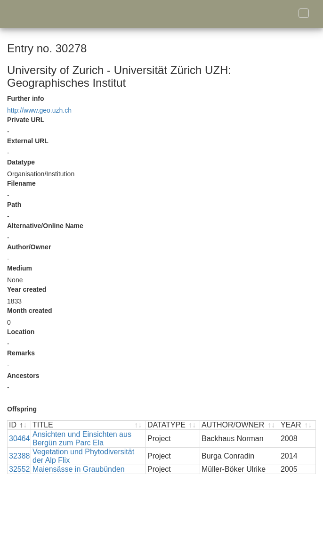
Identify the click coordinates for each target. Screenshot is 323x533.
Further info (25, 98)
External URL (27, 141)
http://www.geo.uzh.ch (39, 110)
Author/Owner (29, 247)
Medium (19, 268)
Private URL (25, 119)
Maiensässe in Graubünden (78, 469)
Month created (29, 310)
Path (14, 204)
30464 (19, 439)
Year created (26, 289)
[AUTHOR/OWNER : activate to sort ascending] (239, 425)
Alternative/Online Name (45, 226)
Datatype (21, 162)
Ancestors (23, 375)
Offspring (22, 409)
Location (20, 332)
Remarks (21, 353)
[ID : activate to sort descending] (19, 425)
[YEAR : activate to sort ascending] (297, 425)
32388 (19, 456)
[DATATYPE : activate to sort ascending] (173, 425)
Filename (21, 183)
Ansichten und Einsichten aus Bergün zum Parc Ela (81, 438)
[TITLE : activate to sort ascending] (88, 425)
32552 (19, 469)
